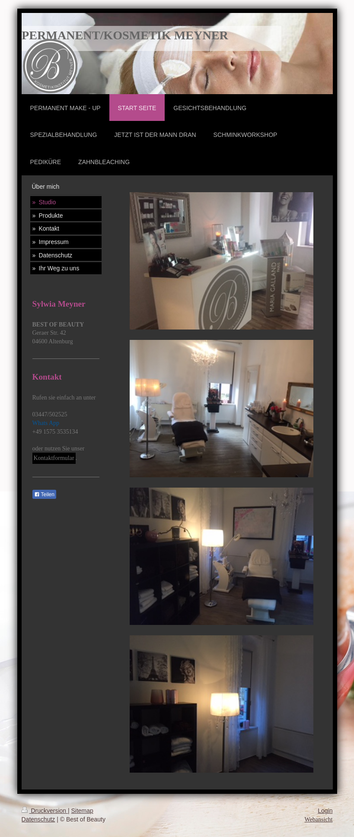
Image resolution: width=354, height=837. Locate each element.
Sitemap (82, 810)
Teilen (44, 494)
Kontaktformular (54, 458)
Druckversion (45, 810)
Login (325, 810)
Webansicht (319, 819)
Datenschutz (38, 819)
